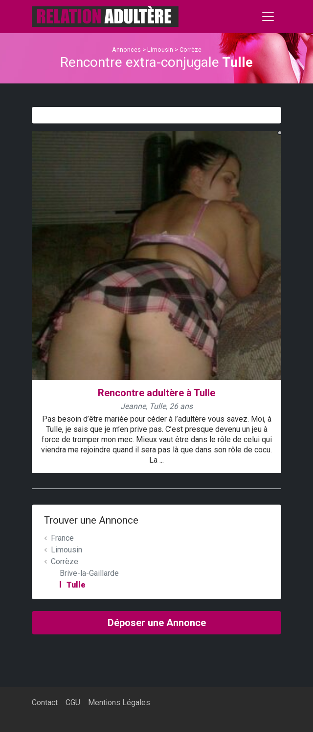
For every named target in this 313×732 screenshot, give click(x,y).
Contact (45, 702)
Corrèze (190, 49)
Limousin (160, 49)
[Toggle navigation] (268, 16)
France (62, 538)
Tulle (76, 585)
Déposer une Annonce (157, 623)
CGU (73, 702)
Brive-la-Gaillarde (89, 573)
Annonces (126, 49)
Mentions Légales (119, 702)
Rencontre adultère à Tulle (156, 393)
